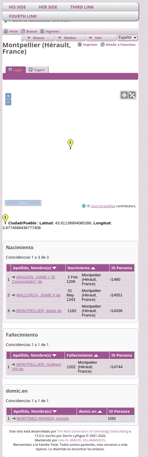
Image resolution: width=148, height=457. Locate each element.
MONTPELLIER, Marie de (39, 311)
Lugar (15, 69)
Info (98, 37)
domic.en (90, 411)
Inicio (13, 31)
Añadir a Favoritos (121, 44)
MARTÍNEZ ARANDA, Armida (43, 418)
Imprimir (90, 44)
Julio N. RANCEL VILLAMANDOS (81, 440)
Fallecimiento (82, 355)
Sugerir (37, 69)
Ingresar (52, 31)
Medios (70, 37)
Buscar (31, 31)
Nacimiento (81, 267)
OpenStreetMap (103, 206)
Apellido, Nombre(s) (35, 267)
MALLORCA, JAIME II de (38, 295)
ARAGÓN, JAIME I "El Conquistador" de (33, 279)
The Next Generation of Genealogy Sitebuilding (92, 431)
